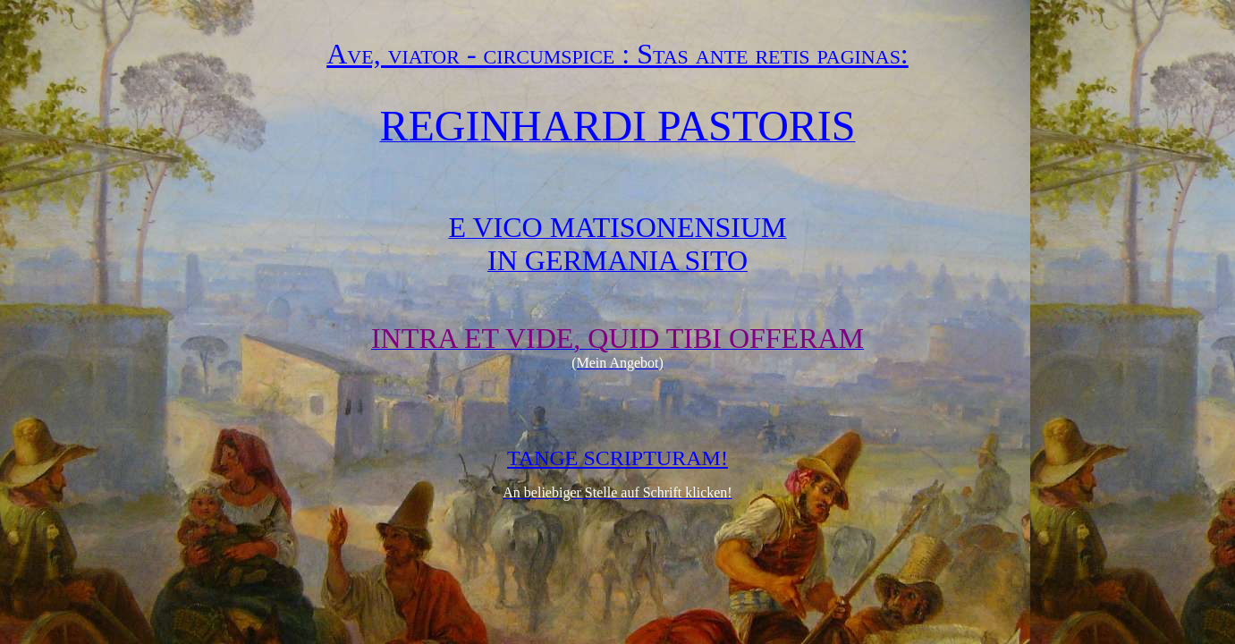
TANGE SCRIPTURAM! (617, 458)
